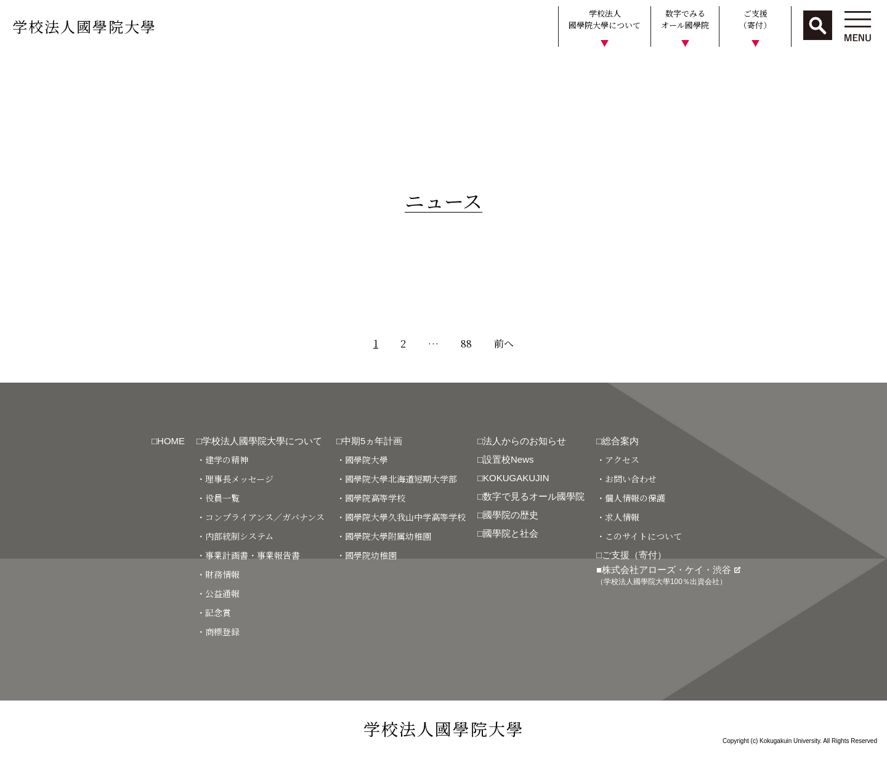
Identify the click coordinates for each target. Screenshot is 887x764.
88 (466, 343)
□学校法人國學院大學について (259, 441)
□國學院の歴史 (507, 515)
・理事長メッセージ (234, 479)
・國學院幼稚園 (366, 555)
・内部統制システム (234, 536)
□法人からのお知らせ (521, 441)
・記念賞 (213, 612)
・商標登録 (218, 631)
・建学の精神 (222, 459)
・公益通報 (218, 593)
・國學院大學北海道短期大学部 (396, 479)
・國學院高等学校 (370, 498)
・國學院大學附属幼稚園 (383, 536)
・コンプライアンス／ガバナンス (260, 517)
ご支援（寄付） (755, 19)
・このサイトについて (639, 536)
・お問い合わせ (626, 479)
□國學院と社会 (507, 533)
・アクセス (617, 459)
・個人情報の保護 (630, 498)
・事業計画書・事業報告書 (248, 555)
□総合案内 (617, 441)
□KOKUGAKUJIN (513, 478)
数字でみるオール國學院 (685, 19)
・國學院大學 (362, 459)
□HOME (168, 441)
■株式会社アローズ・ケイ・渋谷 (668, 575)
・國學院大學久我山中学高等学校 (401, 517)
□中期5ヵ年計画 (369, 441)
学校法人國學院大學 (84, 26)
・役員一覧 (218, 498)
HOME (20, 70)
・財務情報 (218, 574)
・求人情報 (617, 517)
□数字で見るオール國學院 (531, 496)
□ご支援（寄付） (631, 555)
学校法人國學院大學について (605, 19)
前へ (504, 343)
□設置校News (505, 459)
